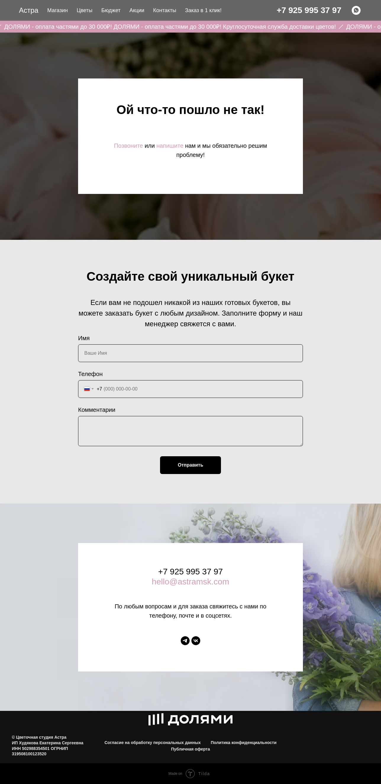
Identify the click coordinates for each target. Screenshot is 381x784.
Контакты (164, 10)
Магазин (57, 10)
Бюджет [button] (110, 10)
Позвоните (128, 145)
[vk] (195, 640)
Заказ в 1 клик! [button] (203, 10)
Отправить (190, 464)
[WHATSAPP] (356, 10)
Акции (137, 10)
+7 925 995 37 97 (309, 10)
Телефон (90, 374)
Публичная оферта (190, 749)
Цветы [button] (84, 10)
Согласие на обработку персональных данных (152, 742)
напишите (169, 145)
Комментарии (96, 410)
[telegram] (185, 640)
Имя (84, 338)
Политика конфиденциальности (243, 742)
